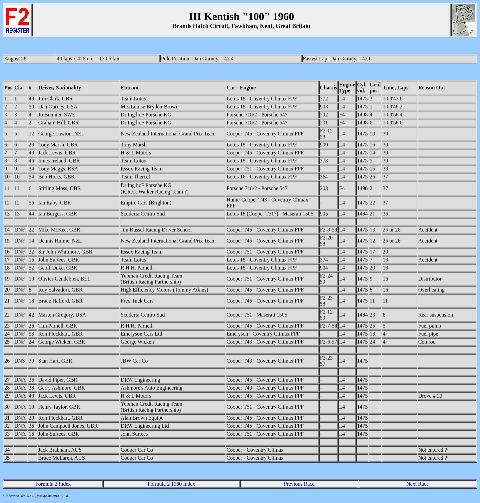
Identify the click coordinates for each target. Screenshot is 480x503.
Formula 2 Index (53, 484)
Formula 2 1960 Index (171, 484)
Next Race (417, 484)
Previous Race (299, 484)
